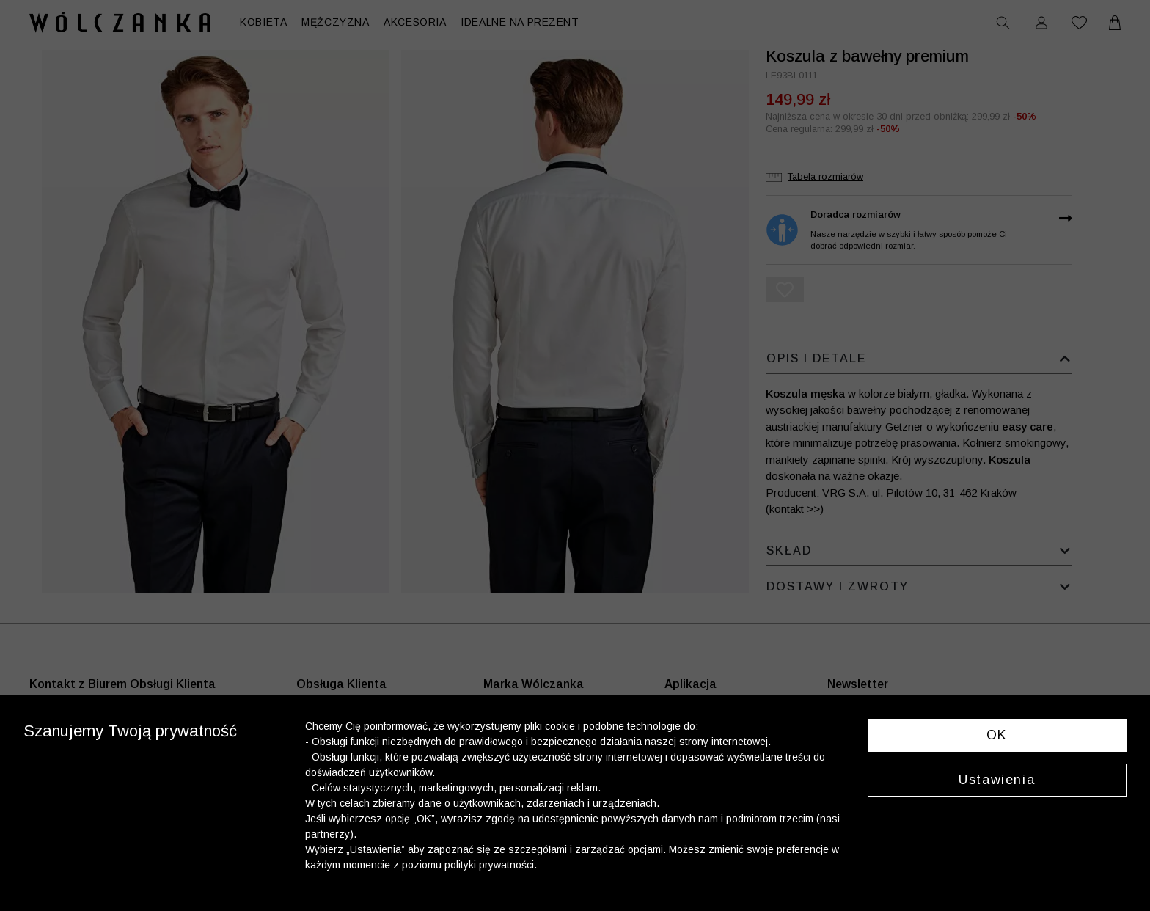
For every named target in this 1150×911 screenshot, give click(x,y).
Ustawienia (997, 779)
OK (997, 735)
